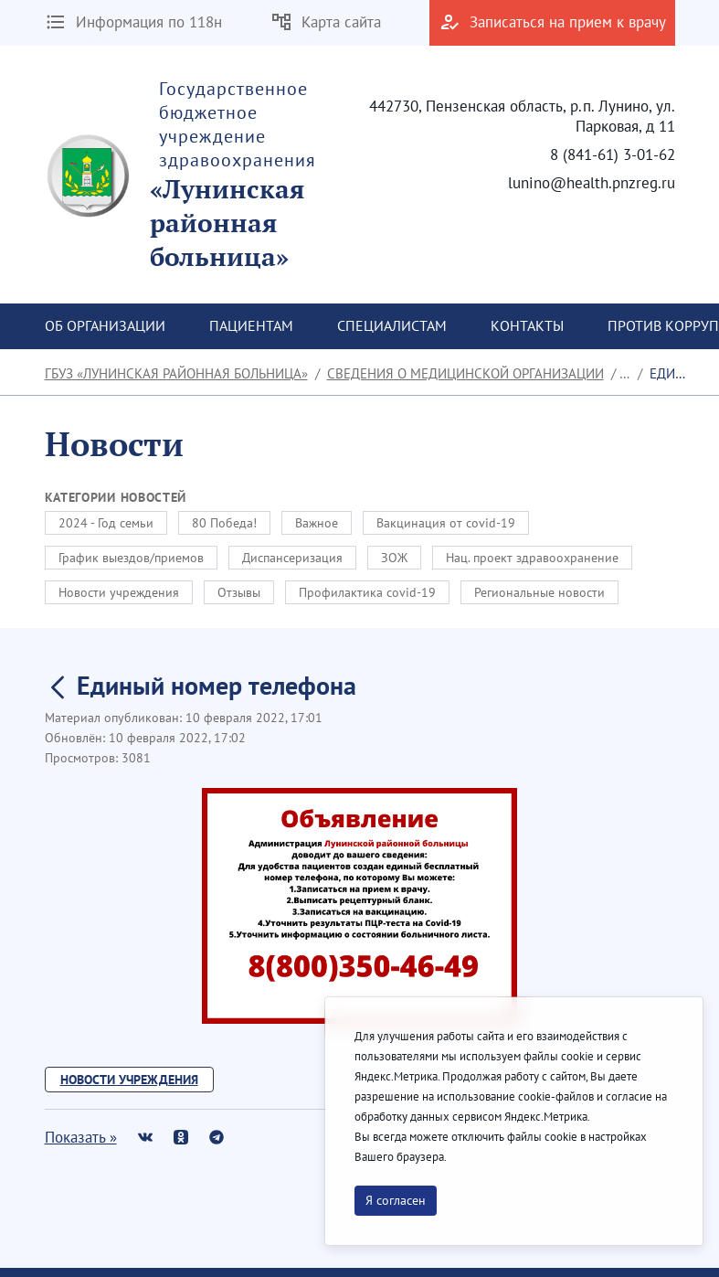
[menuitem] (105, 326)
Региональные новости (539, 592)
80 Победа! (224, 523)
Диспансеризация (292, 557)
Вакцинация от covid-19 (445, 523)
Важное (316, 523)
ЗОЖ (394, 557)
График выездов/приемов (131, 557)
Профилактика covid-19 (367, 592)
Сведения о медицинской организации (465, 373)
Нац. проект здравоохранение (532, 557)
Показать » (81, 1137)
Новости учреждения (118, 592)
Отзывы (238, 592)
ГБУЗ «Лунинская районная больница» (176, 373)
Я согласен (395, 1200)
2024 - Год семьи (105, 523)
